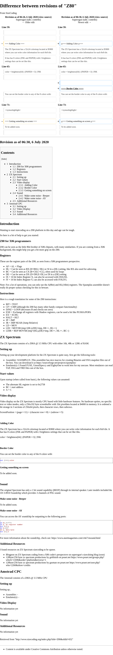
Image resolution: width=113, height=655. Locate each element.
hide (4, 159)
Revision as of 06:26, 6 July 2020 (21, 17)
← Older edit (28, 22)
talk (29, 19)
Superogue (21, 19)
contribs (36, 19)
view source (45, 17)
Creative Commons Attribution (45, 651)
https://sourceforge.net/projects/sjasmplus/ (56, 362)
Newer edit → (84, 22)
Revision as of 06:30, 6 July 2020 (78, 17)
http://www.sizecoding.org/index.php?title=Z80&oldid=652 (44, 641)
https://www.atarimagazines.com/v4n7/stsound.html (75, 540)
